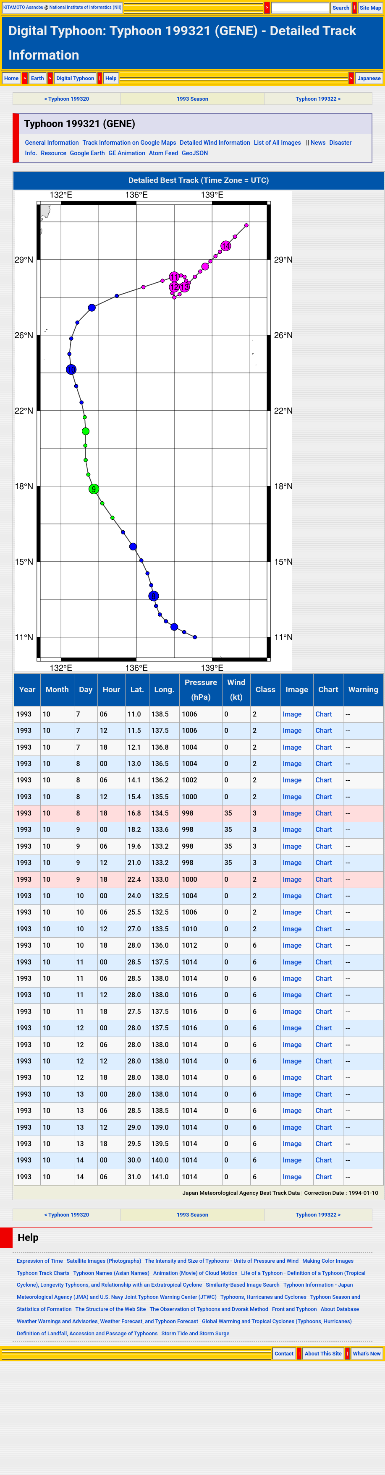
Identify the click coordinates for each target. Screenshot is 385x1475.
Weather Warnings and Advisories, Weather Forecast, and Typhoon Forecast (107, 1321)
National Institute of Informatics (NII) (85, 7)
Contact (284, 1353)
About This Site (323, 1353)
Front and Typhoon (294, 1309)
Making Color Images (328, 1261)
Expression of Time (40, 1261)
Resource (53, 153)
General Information (52, 142)
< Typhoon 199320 (67, 99)
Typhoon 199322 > (318, 99)
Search (341, 8)
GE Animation (126, 153)
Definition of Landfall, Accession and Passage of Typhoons (87, 1333)
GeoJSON (195, 153)
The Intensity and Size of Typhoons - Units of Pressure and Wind (222, 1261)
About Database (340, 1309)
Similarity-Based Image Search (243, 1285)
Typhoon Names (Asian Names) (111, 1273)
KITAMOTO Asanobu (23, 7)
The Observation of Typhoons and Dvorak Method (208, 1309)
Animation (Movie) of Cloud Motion (195, 1273)
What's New (367, 1353)
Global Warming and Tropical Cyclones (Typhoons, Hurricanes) (277, 1321)
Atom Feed (163, 153)
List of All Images (277, 142)
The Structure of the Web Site (111, 1309)
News (318, 142)
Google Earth (87, 153)
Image (292, 714)
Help (111, 78)
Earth (37, 78)
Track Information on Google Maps (129, 142)
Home (11, 78)
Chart (323, 714)
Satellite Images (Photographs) (104, 1261)
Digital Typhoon (75, 78)
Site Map (370, 8)
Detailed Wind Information (215, 142)
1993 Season (192, 99)
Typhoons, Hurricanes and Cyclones (263, 1297)
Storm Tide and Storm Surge (195, 1333)
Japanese (369, 78)
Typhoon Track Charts (43, 1273)
